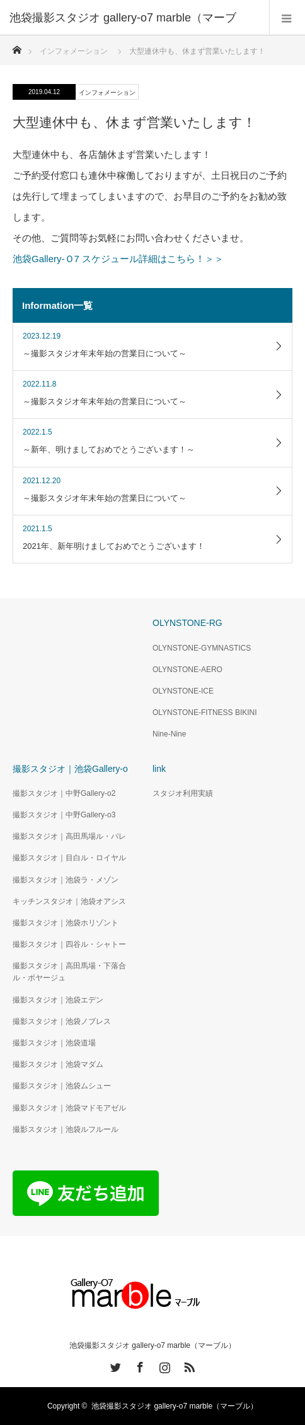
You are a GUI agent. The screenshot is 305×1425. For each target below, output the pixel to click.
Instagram (163, 1365)
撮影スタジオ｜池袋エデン (58, 999)
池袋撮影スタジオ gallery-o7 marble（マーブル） (152, 1345)
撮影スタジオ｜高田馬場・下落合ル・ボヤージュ (69, 971)
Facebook (138, 1365)
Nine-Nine (169, 734)
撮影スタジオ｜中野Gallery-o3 (64, 814)
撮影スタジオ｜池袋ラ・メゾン (65, 879)
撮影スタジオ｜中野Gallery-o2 (64, 793)
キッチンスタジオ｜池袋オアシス (69, 901)
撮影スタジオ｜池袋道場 (54, 1042)
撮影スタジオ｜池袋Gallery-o (70, 769)
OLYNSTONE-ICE (183, 691)
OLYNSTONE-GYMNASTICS (201, 648)
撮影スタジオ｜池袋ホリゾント (65, 922)
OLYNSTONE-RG (187, 623)
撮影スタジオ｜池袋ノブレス (62, 1021)
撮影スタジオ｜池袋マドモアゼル (69, 1107)
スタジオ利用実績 (182, 793)
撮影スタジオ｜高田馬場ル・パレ (69, 836)
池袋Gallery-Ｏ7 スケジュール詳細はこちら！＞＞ (118, 258)
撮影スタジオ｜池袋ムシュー (62, 1085)
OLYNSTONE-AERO (187, 669)
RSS (187, 1365)
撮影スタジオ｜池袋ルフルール (65, 1129)
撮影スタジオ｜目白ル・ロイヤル (69, 857)
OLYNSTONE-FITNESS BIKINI (204, 712)
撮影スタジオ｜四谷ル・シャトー (69, 944)
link (159, 769)
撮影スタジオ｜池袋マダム (58, 1064)
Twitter (114, 1365)
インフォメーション (107, 92)
